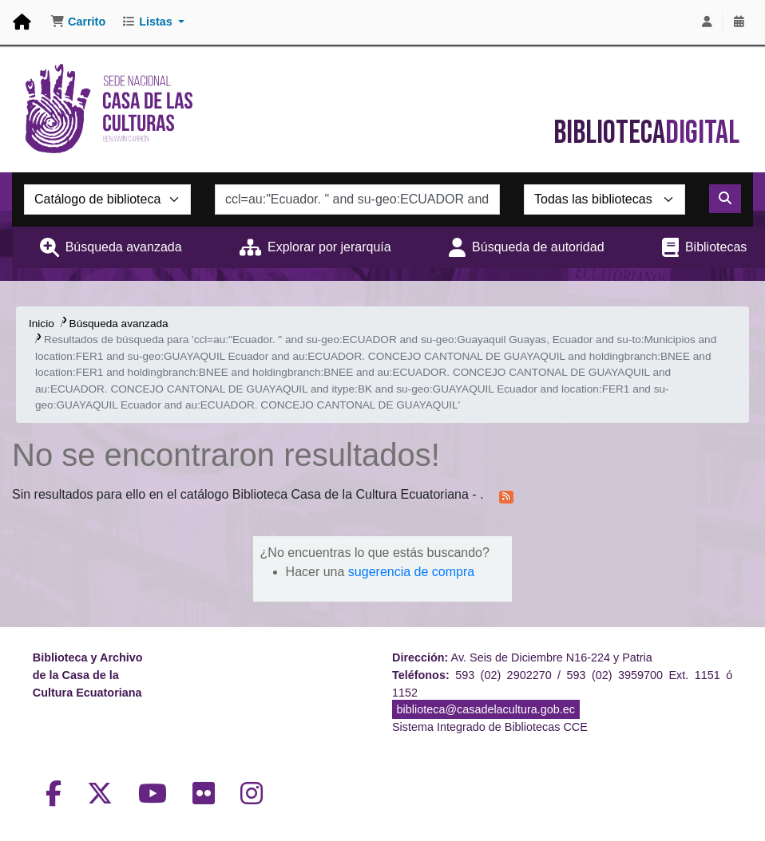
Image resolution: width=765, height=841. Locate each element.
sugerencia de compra (411, 571)
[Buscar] (725, 198)
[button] (78, 22)
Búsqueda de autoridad (538, 247)
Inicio (41, 324)
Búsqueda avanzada (123, 247)
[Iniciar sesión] (706, 22)
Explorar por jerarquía (329, 247)
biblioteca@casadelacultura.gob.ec (486, 709)
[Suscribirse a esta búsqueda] (506, 495)
